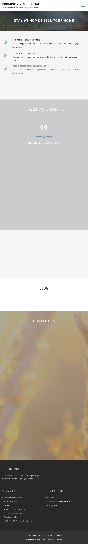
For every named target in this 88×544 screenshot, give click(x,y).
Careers (7, 505)
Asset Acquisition (11, 517)
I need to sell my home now (24, 52)
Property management (14, 513)
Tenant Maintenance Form (58, 501)
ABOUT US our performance (16, 509)
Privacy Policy (53, 505)
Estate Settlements (12, 501)
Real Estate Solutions (13, 497)
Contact (50, 497)
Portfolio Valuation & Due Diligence (19, 520)
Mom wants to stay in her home (26, 39)
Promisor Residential (21, 4)
